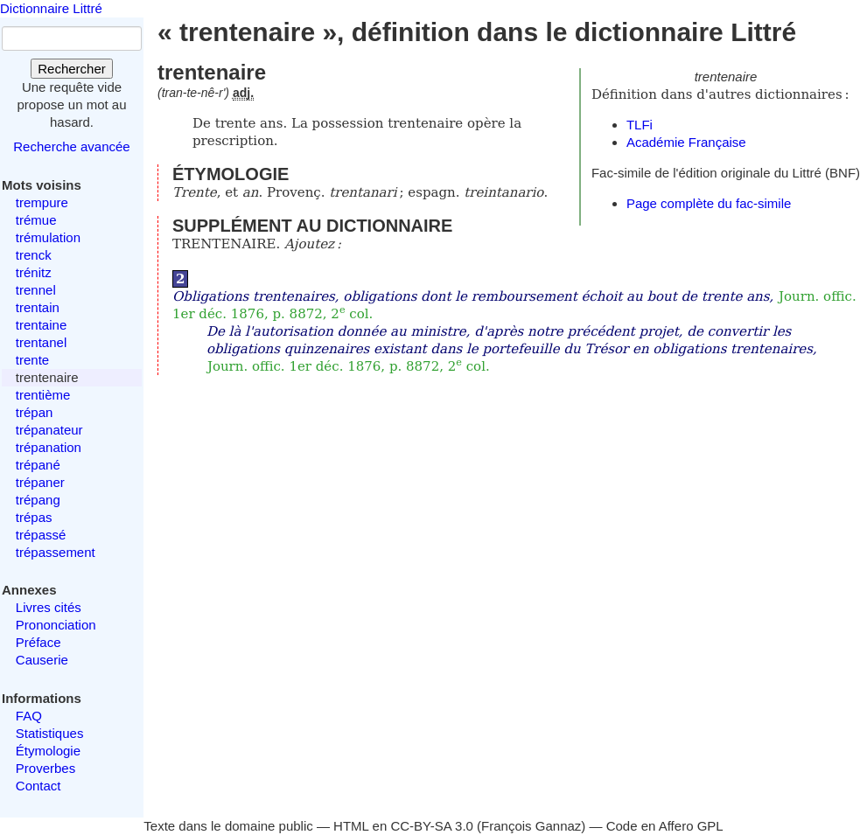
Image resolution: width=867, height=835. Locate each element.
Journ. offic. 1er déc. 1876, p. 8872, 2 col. (348, 366)
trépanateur (49, 429)
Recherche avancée (71, 146)
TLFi (639, 124)
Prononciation (56, 624)
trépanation (48, 447)
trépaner (40, 482)
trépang (38, 499)
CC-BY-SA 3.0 (431, 825)
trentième (43, 394)
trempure (42, 202)
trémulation (48, 237)
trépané (38, 464)
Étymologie (48, 750)
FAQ (29, 715)
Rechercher (72, 68)
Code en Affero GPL (665, 825)
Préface (38, 642)
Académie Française (686, 142)
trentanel (41, 342)
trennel (36, 289)
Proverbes (45, 768)
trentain (37, 307)
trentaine (41, 324)
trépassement (55, 552)
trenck (34, 254)
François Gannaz (531, 825)
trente (32, 359)
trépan (34, 412)
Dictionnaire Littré (51, 8)
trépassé (41, 534)
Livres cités (48, 607)
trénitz (34, 272)
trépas (34, 517)
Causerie (42, 659)
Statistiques (50, 733)
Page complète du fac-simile (708, 203)
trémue (36, 219)
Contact (38, 785)
